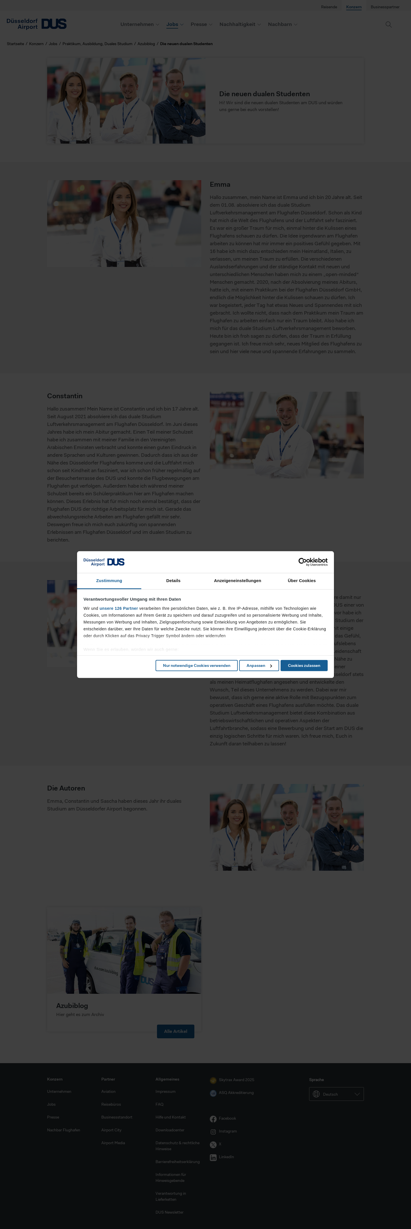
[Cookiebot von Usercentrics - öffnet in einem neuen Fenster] (303, 562)
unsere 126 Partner (119, 608)
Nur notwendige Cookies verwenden (196, 665)
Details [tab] (173, 580)
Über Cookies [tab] (302, 580)
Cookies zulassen (304, 665)
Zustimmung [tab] (109, 580)
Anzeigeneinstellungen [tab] (237, 580)
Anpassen (259, 665)
